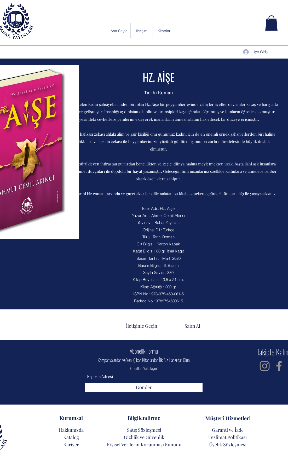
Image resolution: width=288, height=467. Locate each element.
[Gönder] (144, 387)
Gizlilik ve (135, 437)
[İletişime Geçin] (142, 326)
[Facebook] (279, 366)
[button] (271, 23)
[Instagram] (264, 366)
